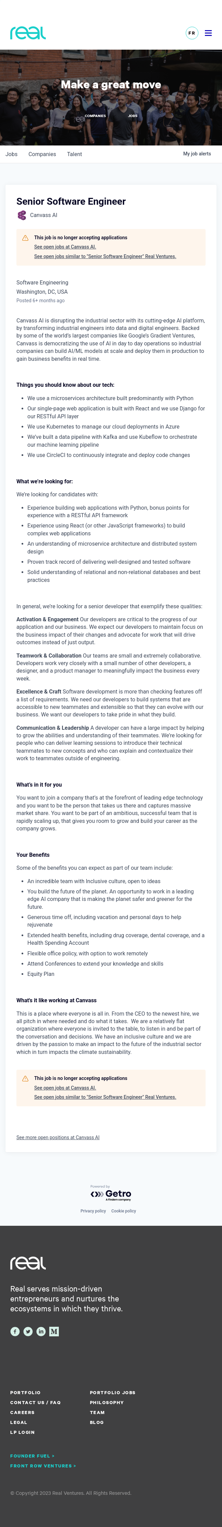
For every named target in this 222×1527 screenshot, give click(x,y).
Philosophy (107, 1402)
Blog (97, 1422)
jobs (11, 154)
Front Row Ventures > (43, 1466)
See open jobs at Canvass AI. (65, 247)
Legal (19, 1422)
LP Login (22, 1432)
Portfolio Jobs (113, 1392)
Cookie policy (124, 1211)
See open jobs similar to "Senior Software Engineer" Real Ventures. (105, 256)
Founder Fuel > (32, 1456)
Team (97, 1412)
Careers (22, 1412)
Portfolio (25, 1392)
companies (42, 154)
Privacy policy (93, 1211)
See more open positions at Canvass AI (58, 1137)
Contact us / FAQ (35, 1402)
